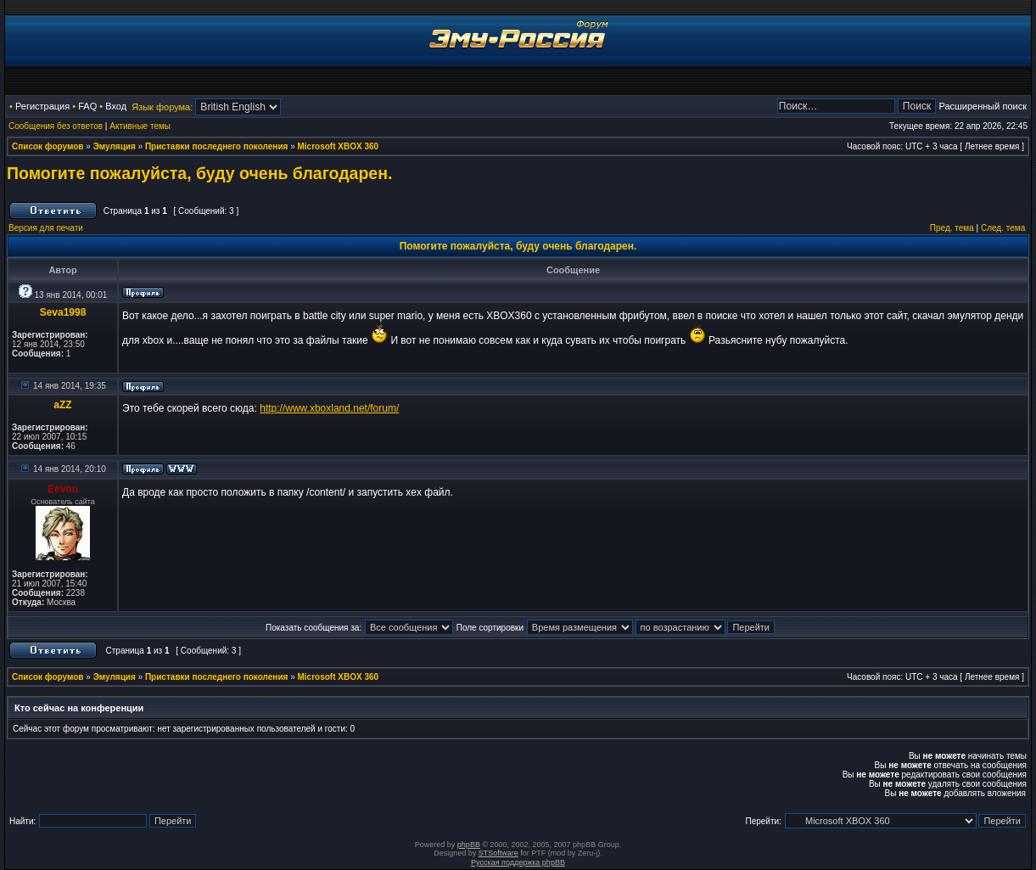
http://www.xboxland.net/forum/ (329, 408)
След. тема (1003, 228)
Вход (115, 106)
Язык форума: (162, 107)
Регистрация (42, 106)
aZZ (62, 405)
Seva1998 (63, 312)
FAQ (87, 106)
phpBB (468, 844)
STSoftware (498, 853)
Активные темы (140, 126)
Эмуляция (114, 146)
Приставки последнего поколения (216, 146)
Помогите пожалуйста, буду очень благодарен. (199, 173)
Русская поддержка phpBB (518, 862)
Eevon (63, 489)
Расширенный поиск (982, 106)
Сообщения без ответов (55, 126)
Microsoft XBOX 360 (338, 146)
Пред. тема (952, 228)
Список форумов (48, 146)
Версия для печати (45, 228)
